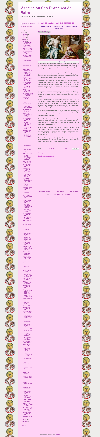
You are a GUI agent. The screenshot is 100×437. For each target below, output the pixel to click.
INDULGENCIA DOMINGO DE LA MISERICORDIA (27, 396)
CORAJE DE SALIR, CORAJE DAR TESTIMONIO (27, 389)
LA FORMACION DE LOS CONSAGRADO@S (27, 330)
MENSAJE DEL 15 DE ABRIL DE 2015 (27, 308)
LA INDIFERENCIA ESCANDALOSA (27, 56)
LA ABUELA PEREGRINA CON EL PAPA (27, 184)
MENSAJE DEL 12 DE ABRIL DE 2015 (27, 361)
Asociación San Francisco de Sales (28, 24)
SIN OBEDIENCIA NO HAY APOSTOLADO (27, 272)
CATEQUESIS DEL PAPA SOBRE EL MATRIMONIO (27, 67)
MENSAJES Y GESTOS (26, 303)
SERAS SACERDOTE (27, 298)
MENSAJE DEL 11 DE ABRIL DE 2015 (27, 370)
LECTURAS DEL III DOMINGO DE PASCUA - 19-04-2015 (27, 239)
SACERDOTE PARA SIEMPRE (27, 279)
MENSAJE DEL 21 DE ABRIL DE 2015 (27, 201)
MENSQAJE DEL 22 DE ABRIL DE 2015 (27, 188)
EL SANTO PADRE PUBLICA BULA (27, 358)
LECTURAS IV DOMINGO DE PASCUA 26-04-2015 (27, 124)
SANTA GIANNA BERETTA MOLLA (27, 70)
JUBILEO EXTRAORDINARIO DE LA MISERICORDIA (27, 384)
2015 (23, 32)
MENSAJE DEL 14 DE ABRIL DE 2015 (27, 326)
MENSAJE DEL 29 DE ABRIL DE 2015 (27, 83)
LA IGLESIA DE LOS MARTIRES (27, 192)
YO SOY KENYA (26, 305)
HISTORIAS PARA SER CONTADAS (27, 162)
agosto (25, 34)
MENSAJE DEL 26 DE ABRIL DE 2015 (27, 119)
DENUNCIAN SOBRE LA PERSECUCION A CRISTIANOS (27, 180)
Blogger (58, 434)
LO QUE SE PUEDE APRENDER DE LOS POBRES (27, 52)
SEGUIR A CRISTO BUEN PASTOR (27, 104)
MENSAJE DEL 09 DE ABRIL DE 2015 (27, 413)
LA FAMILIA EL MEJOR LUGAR (27, 139)
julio (24, 36)
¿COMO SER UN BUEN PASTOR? (27, 107)
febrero (25, 421)
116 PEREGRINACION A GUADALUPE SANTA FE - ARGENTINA (27, 291)
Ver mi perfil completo (26, 26)
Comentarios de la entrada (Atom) (62, 194)
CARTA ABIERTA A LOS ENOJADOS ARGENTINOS (27, 275)
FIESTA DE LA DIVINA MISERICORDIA (27, 374)
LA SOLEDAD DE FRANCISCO (27, 128)
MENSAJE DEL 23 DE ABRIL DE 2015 (27, 165)
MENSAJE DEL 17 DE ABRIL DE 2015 (28, 268)
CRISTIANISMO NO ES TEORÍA (27, 218)
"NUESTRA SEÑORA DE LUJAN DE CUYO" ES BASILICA (28, 264)
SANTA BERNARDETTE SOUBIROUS (27, 282)
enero (24, 423)
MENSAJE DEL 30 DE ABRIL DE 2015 (27, 63)
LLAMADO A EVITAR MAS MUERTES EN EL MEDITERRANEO (27, 206)
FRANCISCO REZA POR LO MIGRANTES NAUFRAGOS (27, 226)
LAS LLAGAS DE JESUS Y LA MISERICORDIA (27, 338)
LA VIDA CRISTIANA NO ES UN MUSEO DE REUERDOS (28, 94)
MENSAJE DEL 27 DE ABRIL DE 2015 (27, 101)
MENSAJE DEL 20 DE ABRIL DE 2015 (27, 214)
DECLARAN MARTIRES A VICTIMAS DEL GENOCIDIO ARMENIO (27, 157)
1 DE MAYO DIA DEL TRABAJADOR (27, 43)
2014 (23, 425)
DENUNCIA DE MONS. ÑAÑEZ (27, 87)
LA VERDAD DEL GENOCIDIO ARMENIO (27, 334)
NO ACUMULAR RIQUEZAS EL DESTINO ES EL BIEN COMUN (27, 316)
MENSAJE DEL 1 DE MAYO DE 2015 (27, 46)
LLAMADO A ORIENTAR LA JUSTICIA (27, 210)
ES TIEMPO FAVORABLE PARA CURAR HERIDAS (26, 349)
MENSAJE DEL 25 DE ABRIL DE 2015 (27, 131)
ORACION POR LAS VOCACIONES (27, 312)
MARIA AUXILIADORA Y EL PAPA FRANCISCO (27, 79)
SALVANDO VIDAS (27, 153)
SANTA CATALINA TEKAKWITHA (27, 261)
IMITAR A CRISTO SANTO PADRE (27, 254)
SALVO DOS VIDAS (27, 220)
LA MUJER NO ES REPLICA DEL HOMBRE (27, 175)
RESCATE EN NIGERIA (26, 98)
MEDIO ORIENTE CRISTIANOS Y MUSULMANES (27, 90)
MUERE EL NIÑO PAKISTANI (27, 300)
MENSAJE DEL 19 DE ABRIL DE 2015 (27, 235)
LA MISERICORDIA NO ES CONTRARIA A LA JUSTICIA (27, 354)
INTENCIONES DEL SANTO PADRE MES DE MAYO (27, 59)
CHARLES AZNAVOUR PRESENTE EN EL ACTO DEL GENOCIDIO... (27, 143)
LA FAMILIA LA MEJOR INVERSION (26, 231)
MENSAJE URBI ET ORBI (27, 417)
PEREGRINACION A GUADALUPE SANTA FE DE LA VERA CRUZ (27, 248)
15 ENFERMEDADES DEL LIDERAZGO (27, 296)
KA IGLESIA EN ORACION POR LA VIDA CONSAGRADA (27, 197)
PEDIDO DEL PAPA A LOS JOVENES (27, 222)
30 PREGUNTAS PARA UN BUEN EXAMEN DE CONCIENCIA (27, 74)
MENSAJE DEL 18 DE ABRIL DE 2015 (27, 243)
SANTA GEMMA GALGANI (26, 345)
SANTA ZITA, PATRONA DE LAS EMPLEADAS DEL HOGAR (27, 115)
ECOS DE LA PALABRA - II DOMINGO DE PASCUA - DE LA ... (27, 366)
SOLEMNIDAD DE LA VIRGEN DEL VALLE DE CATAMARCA (27, 409)
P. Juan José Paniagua (44, 32)
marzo (25, 419)
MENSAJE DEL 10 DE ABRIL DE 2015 (27, 392)
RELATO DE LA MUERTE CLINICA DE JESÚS (28, 404)
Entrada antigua (74, 191)
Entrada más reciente (44, 191)
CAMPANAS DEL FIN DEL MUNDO (27, 147)
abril (24, 41)
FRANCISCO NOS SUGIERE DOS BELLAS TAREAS (27, 135)
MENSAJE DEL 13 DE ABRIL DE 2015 (28, 342)
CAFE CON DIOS (27, 194)
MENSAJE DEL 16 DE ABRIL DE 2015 (27, 286)
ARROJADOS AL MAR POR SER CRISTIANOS (27, 257)
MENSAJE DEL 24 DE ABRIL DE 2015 (27, 151)
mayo (24, 39)
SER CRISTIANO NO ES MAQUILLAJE (27, 49)
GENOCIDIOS (26, 251)
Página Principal (60, 191)
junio (24, 37)
